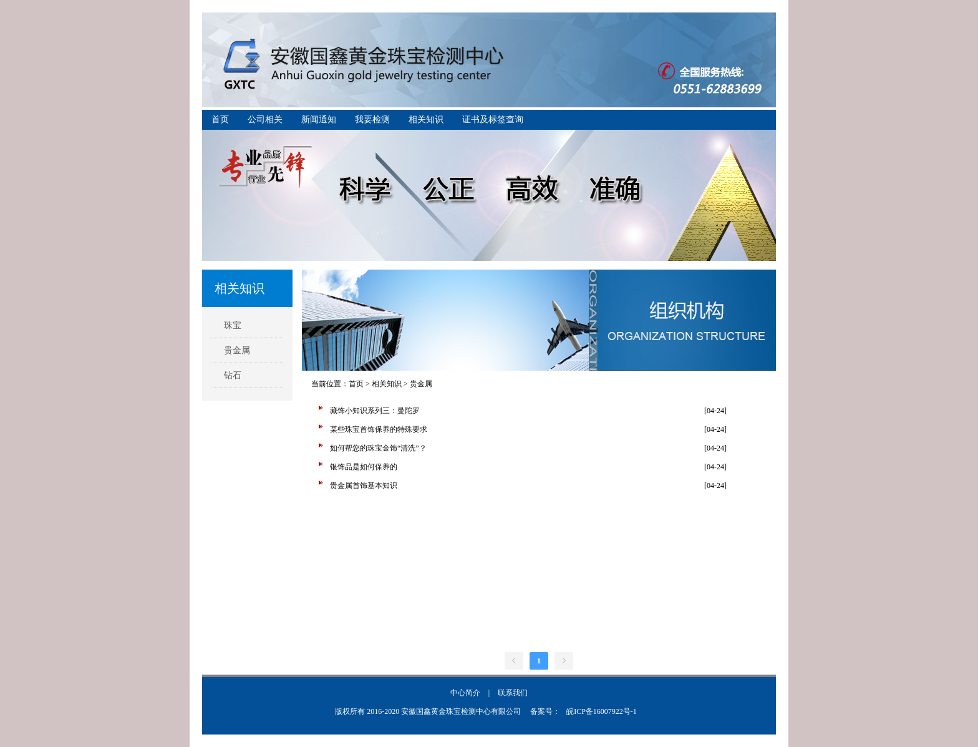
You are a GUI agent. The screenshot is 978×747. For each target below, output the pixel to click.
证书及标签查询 (492, 119)
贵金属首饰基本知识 (363, 485)
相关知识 (426, 119)
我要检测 (372, 119)
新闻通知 (318, 119)
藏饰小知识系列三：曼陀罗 (375, 410)
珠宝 (232, 325)
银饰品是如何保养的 (363, 466)
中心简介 (465, 692)
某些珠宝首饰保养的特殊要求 (378, 429)
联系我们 (513, 692)
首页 (220, 119)
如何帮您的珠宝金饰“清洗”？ (378, 448)
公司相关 (265, 119)
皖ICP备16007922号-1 (601, 711)
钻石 (232, 375)
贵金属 (237, 350)
